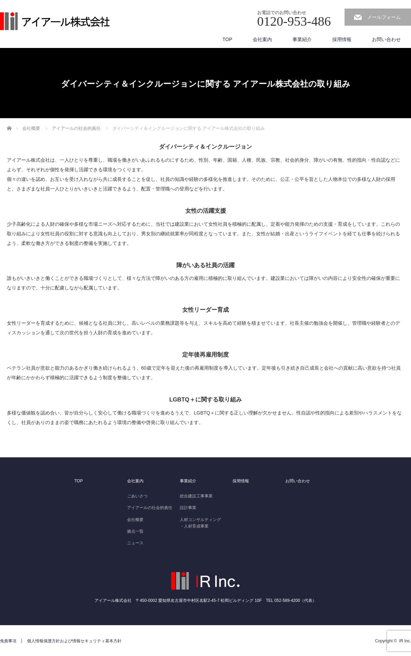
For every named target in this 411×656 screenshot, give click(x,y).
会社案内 (262, 39)
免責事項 (8, 641)
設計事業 (188, 507)
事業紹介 (302, 39)
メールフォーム (384, 17)
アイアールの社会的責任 (149, 507)
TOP (227, 39)
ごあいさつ (137, 496)
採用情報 (341, 39)
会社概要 (135, 519)
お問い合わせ (386, 39)
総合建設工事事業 (196, 496)
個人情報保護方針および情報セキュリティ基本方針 (74, 641)
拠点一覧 (135, 531)
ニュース (135, 543)
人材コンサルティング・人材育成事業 (200, 523)
